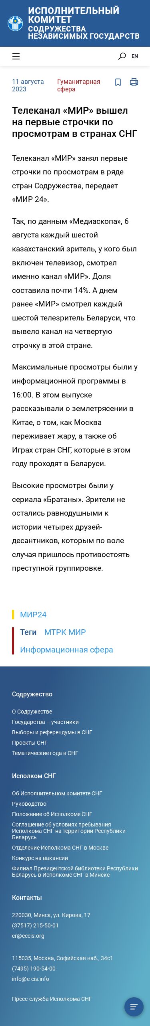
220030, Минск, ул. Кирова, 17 (51, 915)
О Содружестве (32, 711)
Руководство (29, 804)
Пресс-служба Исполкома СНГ (52, 999)
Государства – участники (45, 722)
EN (135, 56)
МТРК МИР (65, 632)
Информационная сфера (66, 649)
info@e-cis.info (30, 979)
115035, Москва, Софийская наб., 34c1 (62, 958)
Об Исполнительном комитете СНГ (57, 793)
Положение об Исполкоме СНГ (52, 814)
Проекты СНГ (30, 742)
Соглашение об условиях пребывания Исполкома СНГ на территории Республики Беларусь (69, 830)
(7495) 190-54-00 (34, 968)
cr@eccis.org (28, 936)
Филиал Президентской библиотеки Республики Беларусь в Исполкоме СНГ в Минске (75, 871)
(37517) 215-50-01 (35, 925)
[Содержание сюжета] (134, 1006)
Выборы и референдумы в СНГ (52, 732)
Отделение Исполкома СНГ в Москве (60, 847)
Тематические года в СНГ (45, 753)
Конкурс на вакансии (40, 858)
